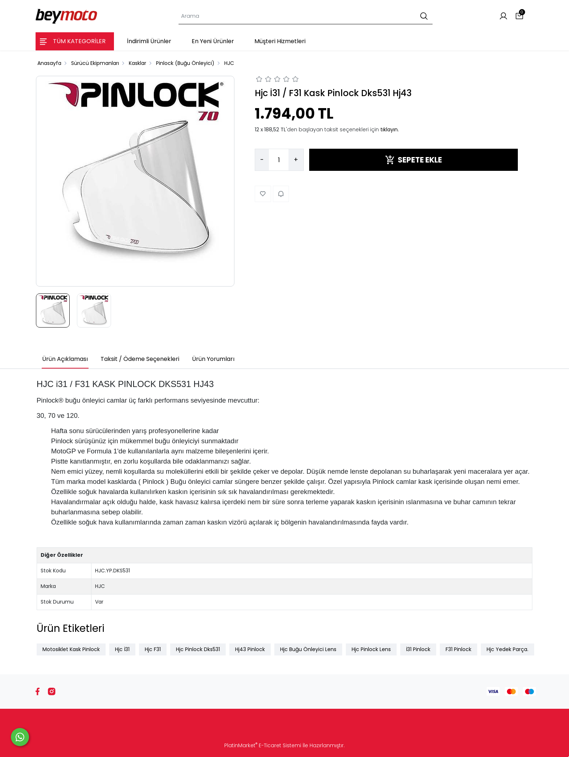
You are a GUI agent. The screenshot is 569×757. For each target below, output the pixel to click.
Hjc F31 (153, 649)
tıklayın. (389, 129)
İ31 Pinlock (418, 649)
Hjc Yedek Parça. (507, 649)
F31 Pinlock (458, 649)
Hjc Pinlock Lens (371, 649)
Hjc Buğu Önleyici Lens (308, 649)
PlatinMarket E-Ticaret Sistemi (262, 745)
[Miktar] (279, 160)
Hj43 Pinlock (250, 649)
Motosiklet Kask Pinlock (71, 649)
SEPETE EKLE (413, 160)
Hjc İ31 (122, 649)
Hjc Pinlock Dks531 (198, 649)
